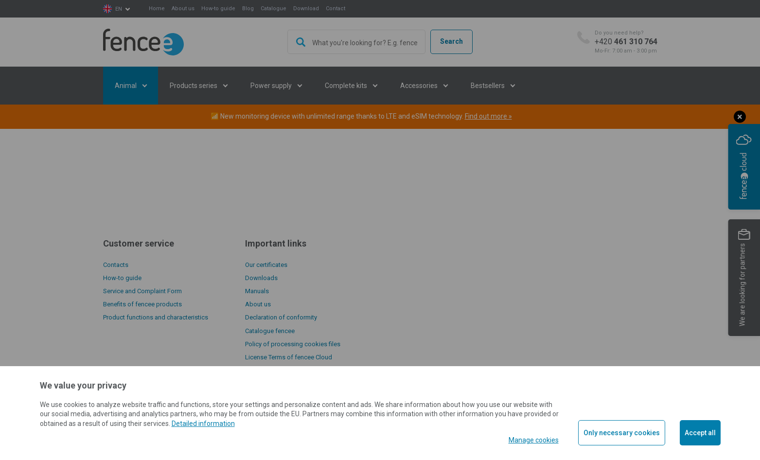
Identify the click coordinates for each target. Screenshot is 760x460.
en (118, 9)
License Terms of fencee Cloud (288, 357)
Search (451, 41)
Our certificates (266, 264)
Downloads (261, 278)
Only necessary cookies (621, 433)
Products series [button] (194, 85)
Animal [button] (126, 85)
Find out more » (488, 116)
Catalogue (273, 8)
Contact (335, 8)
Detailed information (203, 423)
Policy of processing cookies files (292, 344)
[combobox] (356, 42)
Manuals (257, 291)
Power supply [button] (271, 85)
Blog (248, 8)
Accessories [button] (419, 85)
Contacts (115, 264)
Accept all (700, 433)
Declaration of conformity (281, 317)
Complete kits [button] (347, 85)
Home (157, 8)
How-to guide (218, 8)
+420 (626, 42)
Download (306, 8)
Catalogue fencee (270, 331)
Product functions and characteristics (155, 317)
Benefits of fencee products (142, 304)
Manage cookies (534, 440)
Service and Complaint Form (142, 291)
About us (183, 8)
